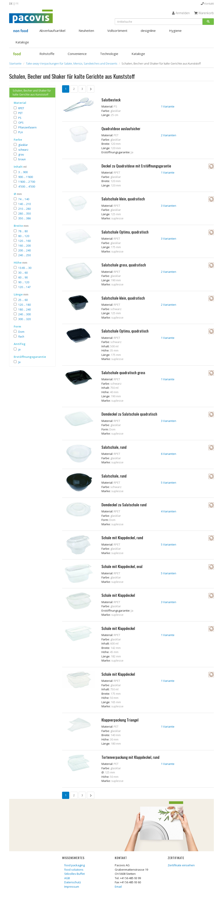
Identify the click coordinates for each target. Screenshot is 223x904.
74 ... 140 (23, 199)
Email (118, 887)
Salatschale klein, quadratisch (123, 198)
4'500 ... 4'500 (26, 186)
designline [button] (148, 30)
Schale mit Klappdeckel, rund (122, 537)
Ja (19, 362)
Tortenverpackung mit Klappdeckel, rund (130, 757)
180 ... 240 (24, 309)
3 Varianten (168, 206)
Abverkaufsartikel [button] (52, 30)
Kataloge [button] (22, 42)
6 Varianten (168, 454)
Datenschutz (72, 882)
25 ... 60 (23, 300)
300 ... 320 (24, 319)
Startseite (15, 63)
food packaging (74, 865)
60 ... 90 (23, 277)
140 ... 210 (24, 204)
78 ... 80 (23, 231)
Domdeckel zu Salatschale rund (124, 504)
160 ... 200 (24, 245)
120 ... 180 (24, 305)
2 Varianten (168, 135)
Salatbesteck (110, 99)
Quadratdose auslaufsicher (120, 128)
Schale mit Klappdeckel (118, 595)
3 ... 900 (23, 172)
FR (17, 3)
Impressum (71, 887)
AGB (67, 878)
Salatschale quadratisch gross (123, 372)
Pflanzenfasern (27, 127)
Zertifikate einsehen (181, 865)
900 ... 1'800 (25, 177)
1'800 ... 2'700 (26, 182)
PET (20, 113)
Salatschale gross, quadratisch (123, 265)
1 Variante (167, 106)
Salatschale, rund (114, 447)
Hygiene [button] (175, 30)
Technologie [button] (109, 53)
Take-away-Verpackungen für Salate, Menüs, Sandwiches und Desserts (71, 63)
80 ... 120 (23, 236)
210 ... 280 (24, 209)
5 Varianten (168, 482)
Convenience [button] (77, 53)
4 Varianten (168, 511)
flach (21, 336)
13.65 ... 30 (24, 268)
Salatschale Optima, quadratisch (125, 232)
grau (21, 154)
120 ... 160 (24, 241)
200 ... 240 (24, 250)
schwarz (23, 150)
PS (19, 118)
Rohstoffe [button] (46, 53)
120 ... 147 (24, 287)
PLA (20, 132)
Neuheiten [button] (86, 30)
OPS (20, 123)
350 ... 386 (24, 218)
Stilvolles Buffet (74, 874)
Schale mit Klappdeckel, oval (121, 566)
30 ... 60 (23, 273)
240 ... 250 (24, 255)
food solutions (73, 870)
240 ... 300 (24, 314)
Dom (21, 332)
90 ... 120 (23, 282)
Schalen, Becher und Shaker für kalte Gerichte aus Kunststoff (32, 92)
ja (19, 349)
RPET (21, 108)
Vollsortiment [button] (117, 30)
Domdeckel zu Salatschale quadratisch (129, 414)
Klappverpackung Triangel (120, 720)
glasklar (23, 145)
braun (22, 159)
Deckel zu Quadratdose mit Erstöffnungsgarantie (136, 166)
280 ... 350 (24, 213)
